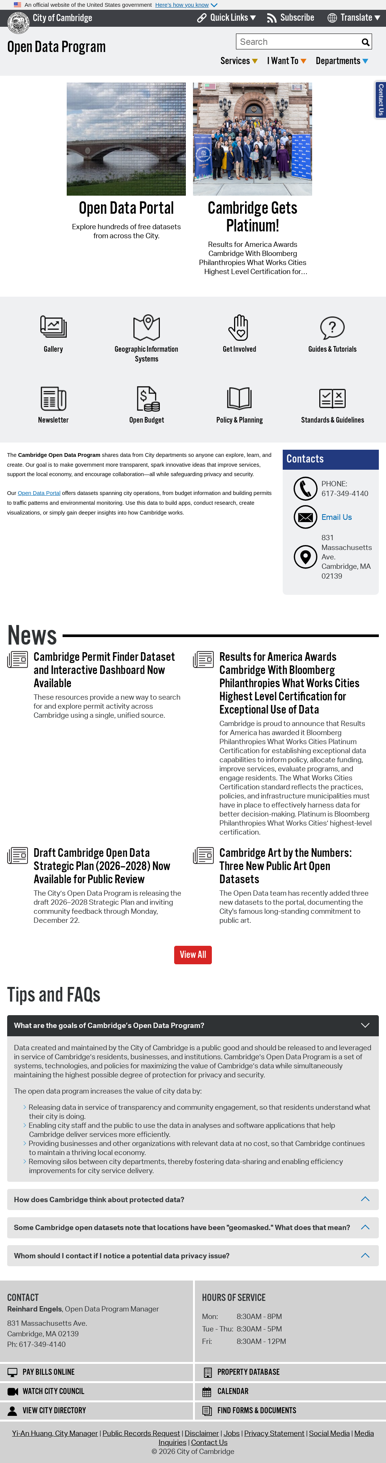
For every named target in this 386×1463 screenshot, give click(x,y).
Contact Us (209, 1442)
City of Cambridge (62, 18)
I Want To (283, 61)
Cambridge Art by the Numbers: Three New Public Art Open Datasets (285, 867)
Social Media (329, 1433)
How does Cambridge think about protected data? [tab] (191, 1200)
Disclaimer (202, 1433)
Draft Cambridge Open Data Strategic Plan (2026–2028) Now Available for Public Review (102, 867)
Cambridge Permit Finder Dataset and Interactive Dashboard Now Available (104, 671)
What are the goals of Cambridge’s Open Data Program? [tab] (191, 1024)
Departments (338, 61)
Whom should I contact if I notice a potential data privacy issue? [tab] (191, 1256)
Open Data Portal (39, 493)
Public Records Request (141, 1433)
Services (235, 61)
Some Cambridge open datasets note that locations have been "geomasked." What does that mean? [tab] (191, 1228)
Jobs (232, 1433)
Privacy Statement (274, 1433)
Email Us (337, 517)
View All (193, 955)
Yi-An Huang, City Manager (55, 1433)
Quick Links (229, 18)
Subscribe (297, 18)
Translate (356, 18)
